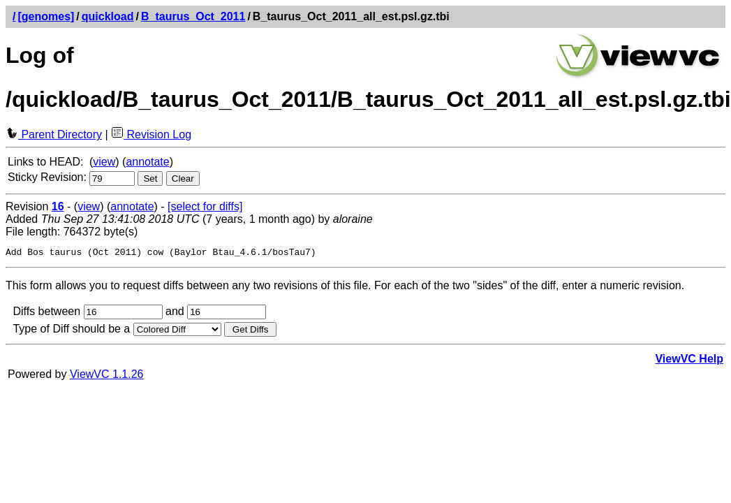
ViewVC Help (689, 361)
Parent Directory (54, 134)
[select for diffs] (205, 206)
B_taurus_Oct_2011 (193, 16)
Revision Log (151, 134)
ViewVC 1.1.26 (107, 376)
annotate (147, 162)
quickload (108, 16)
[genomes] (45, 16)
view (104, 162)
